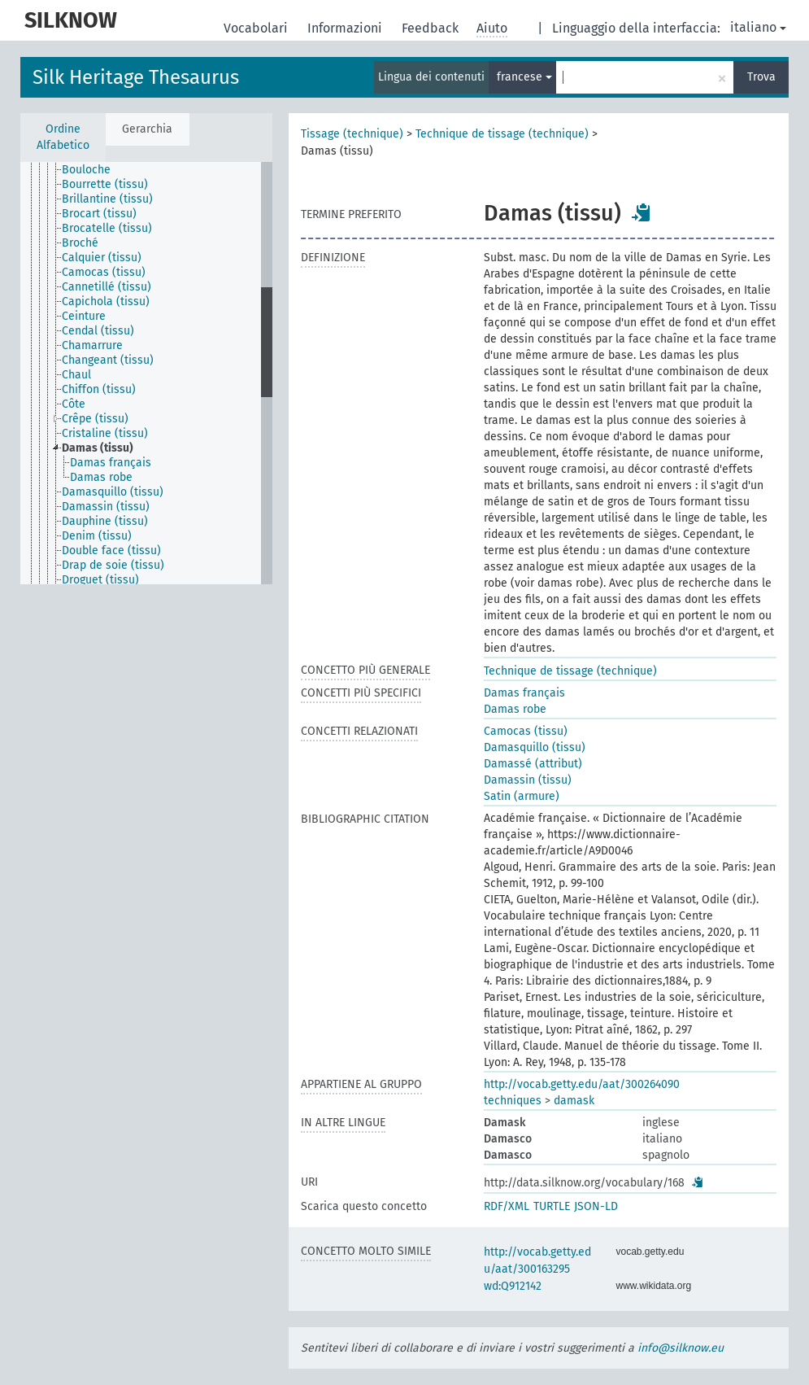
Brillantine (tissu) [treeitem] (107, 199)
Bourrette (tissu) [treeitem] (105, 184)
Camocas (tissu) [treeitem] (104, 272)
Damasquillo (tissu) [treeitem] (112, 492)
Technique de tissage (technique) (502, 134)
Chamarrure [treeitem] (92, 345)
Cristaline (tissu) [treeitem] (105, 433)
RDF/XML (506, 1206)
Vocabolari (257, 28)
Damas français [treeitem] (110, 463)
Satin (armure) (521, 796)
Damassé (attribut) (533, 764)
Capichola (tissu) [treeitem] (106, 301)
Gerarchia (147, 129)
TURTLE (551, 1206)
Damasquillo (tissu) (534, 747)
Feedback (432, 28)
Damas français (524, 693)
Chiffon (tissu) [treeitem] (99, 389)
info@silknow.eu (680, 1348)
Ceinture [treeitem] (84, 316)
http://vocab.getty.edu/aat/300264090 (582, 1084)
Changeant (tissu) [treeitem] (108, 360)
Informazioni (346, 28)
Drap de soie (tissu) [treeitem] (113, 565)
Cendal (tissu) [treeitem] (98, 331)
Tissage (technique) (352, 134)
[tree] (146, 373)
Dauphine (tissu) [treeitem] (105, 521)
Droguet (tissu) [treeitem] (100, 580)
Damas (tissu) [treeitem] (97, 448)
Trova (761, 77)
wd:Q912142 (513, 1286)
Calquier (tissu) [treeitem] (101, 257)
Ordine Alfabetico (63, 137)
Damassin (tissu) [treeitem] (106, 506)
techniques (513, 1101)
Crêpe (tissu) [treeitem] (95, 419)
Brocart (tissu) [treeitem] (99, 214)
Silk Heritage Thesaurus (136, 77)
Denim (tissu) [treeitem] (97, 536)
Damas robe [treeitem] (101, 477)
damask (574, 1101)
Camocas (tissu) (526, 731)
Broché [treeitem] (80, 243)
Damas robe (515, 709)
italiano (758, 27)
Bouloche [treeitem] (86, 170)
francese (524, 77)
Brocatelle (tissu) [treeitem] (107, 228)
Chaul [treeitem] (76, 375)
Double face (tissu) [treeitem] (111, 550)
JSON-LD (596, 1206)
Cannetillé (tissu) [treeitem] (106, 287)
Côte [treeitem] (73, 404)
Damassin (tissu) (528, 780)
